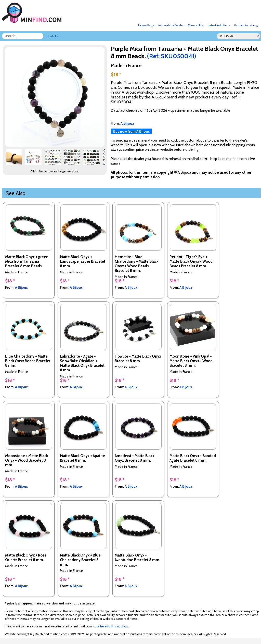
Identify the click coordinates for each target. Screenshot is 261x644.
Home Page (146, 25)
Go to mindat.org (246, 25)
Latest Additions (219, 25)
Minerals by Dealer (171, 25)
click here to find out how (110, 626)
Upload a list (51, 36)
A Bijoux (21, 287)
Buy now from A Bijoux (131, 131)
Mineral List (196, 25)
